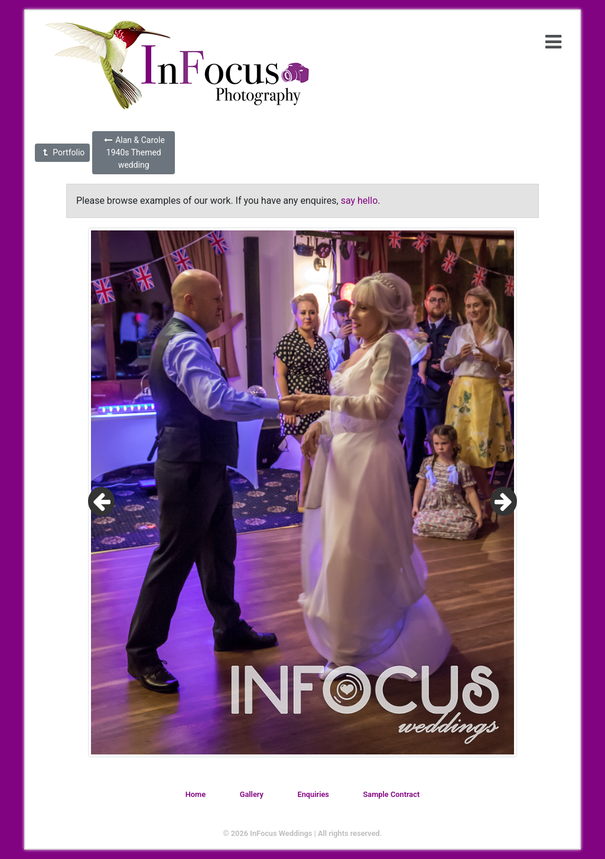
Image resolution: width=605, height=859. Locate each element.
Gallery (252, 794)
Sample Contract (391, 794)
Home (196, 794)
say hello (359, 200)
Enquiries (312, 794)
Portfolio (62, 152)
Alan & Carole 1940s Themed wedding (134, 152)
